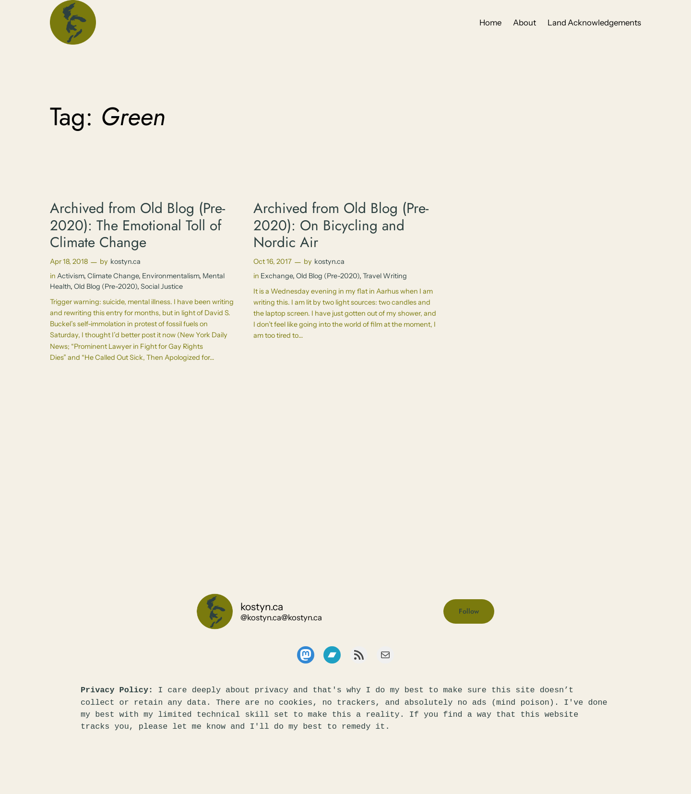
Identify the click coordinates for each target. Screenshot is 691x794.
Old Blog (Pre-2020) (105, 286)
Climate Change (113, 276)
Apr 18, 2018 (69, 261)
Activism (70, 276)
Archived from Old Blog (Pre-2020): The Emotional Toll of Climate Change (137, 225)
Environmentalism (170, 276)
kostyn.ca (125, 261)
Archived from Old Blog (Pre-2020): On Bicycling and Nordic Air (341, 225)
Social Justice (162, 286)
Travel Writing (385, 276)
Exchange (277, 276)
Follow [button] (469, 611)
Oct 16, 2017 (272, 261)
